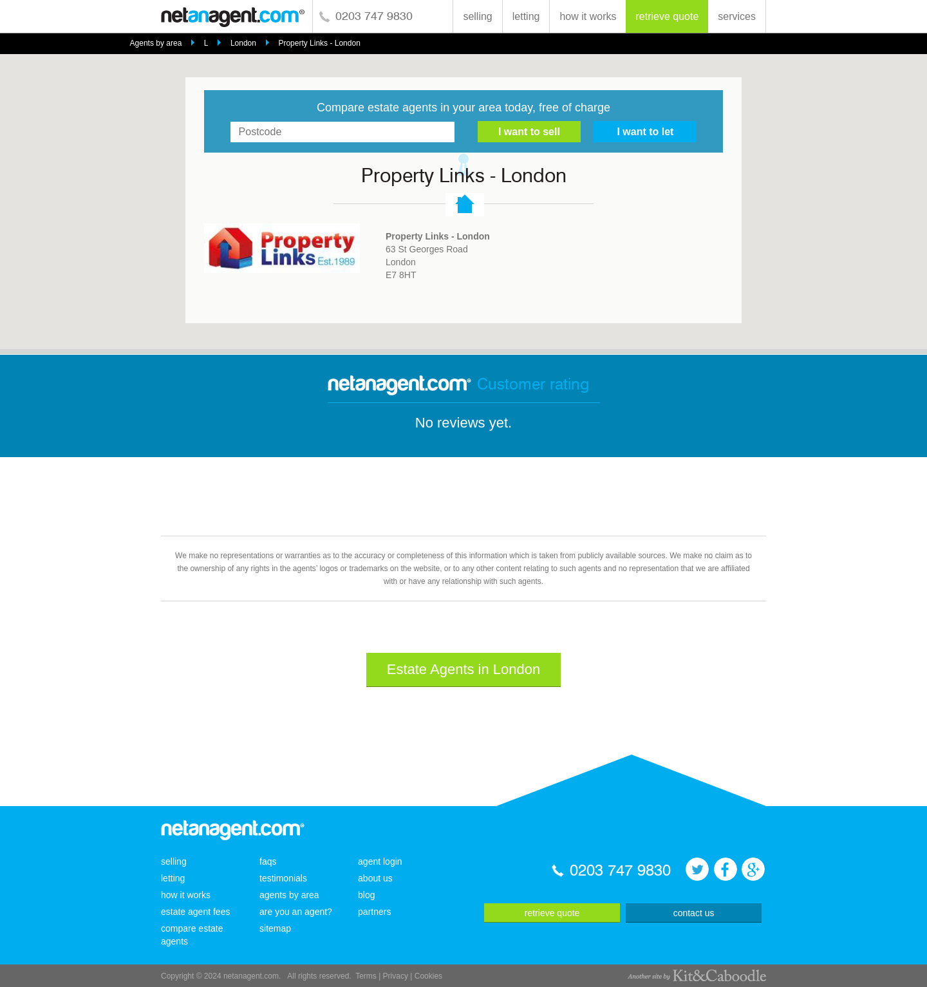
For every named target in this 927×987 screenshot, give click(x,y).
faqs (267, 861)
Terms (366, 976)
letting (526, 16)
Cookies (428, 976)
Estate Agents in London (464, 669)
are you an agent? (295, 912)
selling (477, 16)
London (243, 43)
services (737, 16)
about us (375, 878)
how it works (587, 16)
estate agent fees (195, 912)
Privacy (395, 976)
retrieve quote (666, 16)
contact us (694, 913)
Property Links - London (319, 43)
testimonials (283, 878)
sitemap (275, 928)
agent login (380, 861)
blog (366, 895)
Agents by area (156, 43)
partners (374, 912)
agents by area (289, 895)
